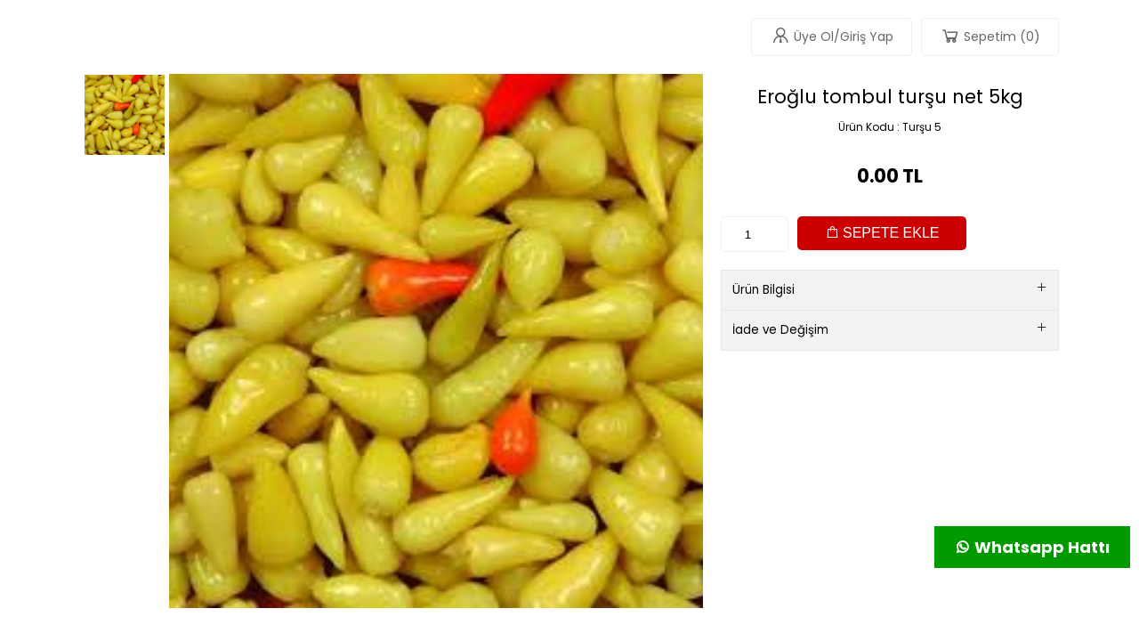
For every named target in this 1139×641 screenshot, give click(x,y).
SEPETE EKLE (882, 232)
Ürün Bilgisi (889, 289)
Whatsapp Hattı (1032, 547)
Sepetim (990, 35)
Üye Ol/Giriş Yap (831, 35)
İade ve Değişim (889, 329)
